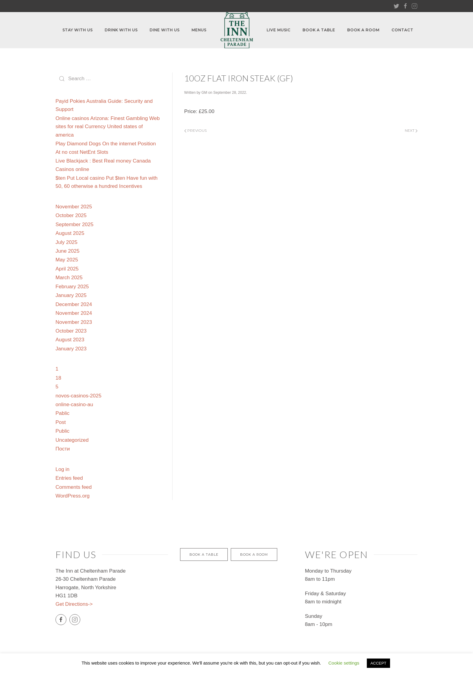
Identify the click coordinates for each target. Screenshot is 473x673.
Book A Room (363, 30)
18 (58, 378)
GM (204, 92)
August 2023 (70, 340)
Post (61, 422)
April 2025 (67, 269)
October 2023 (71, 331)
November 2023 (74, 322)
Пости (63, 449)
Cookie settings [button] (344, 662)
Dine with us (164, 30)
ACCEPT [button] (378, 663)
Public (62, 431)
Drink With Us (121, 30)
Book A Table (319, 30)
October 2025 (71, 215)
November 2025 (74, 207)
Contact (402, 30)
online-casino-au (74, 404)
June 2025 (67, 251)
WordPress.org (73, 496)
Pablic (62, 413)
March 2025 (69, 277)
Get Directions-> (74, 604)
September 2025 (75, 224)
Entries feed (69, 478)
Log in (62, 469)
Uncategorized (72, 440)
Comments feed (74, 487)
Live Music (278, 30)
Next (411, 130)
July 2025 (67, 242)
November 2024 (74, 313)
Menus (199, 30)
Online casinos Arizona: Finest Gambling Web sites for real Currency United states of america (108, 126)
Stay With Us (77, 30)
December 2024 (74, 304)
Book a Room (254, 554)
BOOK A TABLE (203, 554)
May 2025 (67, 260)
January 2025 (71, 295)
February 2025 (72, 286)
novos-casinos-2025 (78, 396)
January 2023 (71, 349)
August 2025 (70, 233)
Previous (195, 130)
